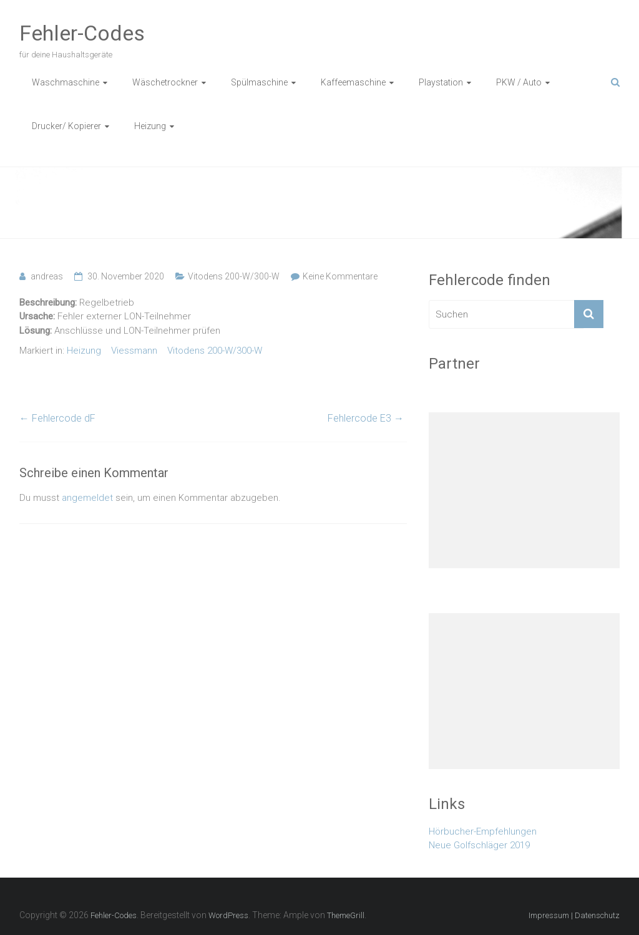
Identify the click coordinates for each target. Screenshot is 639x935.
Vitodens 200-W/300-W (234, 276)
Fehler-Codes (82, 33)
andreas (47, 276)
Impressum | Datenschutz (574, 915)
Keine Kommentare (340, 276)
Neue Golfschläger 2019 (479, 845)
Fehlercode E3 (366, 418)
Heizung (150, 126)
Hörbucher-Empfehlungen (483, 831)
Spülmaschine (259, 82)
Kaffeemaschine (353, 82)
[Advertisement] (524, 490)
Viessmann (134, 350)
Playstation (441, 82)
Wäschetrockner (165, 82)
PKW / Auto (519, 82)
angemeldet (87, 497)
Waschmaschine (65, 82)
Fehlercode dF (57, 418)
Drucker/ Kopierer (66, 126)
